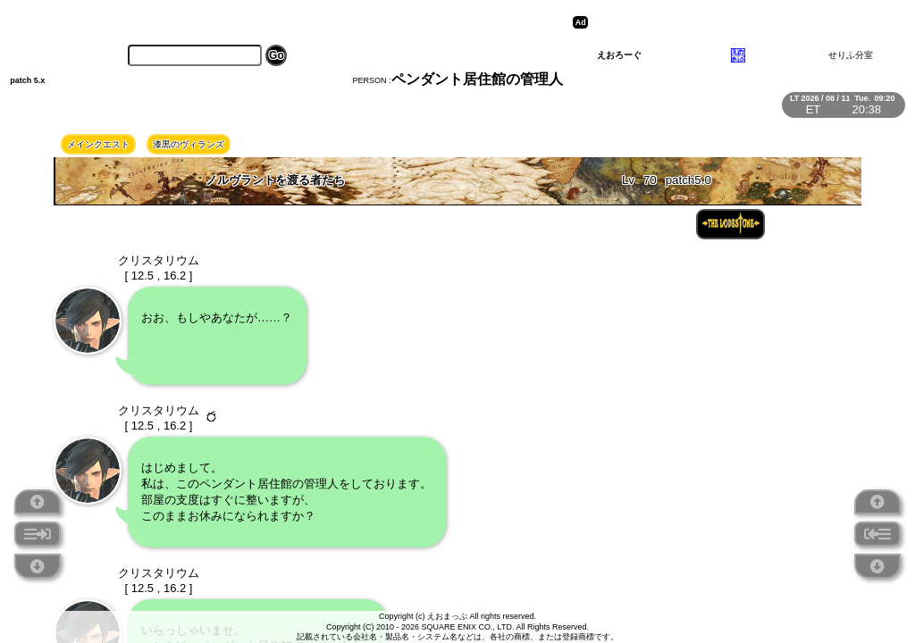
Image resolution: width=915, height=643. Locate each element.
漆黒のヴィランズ (188, 144)
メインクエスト (98, 144)
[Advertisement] (731, 22)
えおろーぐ (619, 55)
